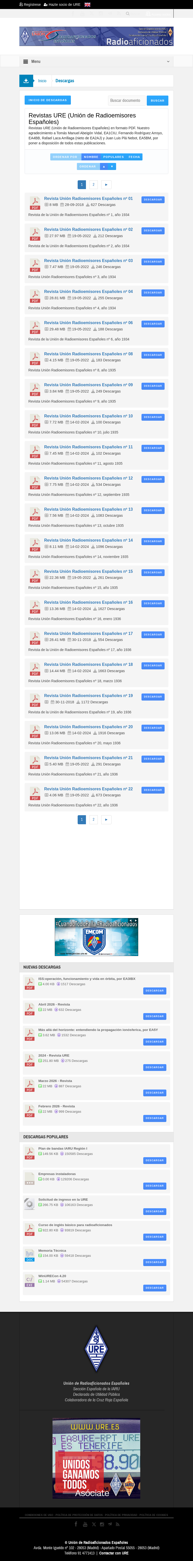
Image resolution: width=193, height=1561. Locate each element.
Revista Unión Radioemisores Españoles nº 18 (88, 664)
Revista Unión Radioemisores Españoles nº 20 (88, 727)
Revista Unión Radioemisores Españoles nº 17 (88, 633)
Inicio (42, 80)
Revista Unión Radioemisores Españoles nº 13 (88, 509)
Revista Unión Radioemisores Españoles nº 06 (88, 323)
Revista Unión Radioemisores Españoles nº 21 (88, 758)
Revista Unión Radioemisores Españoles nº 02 (88, 229)
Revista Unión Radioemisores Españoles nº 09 (88, 385)
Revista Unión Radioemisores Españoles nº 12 (88, 478)
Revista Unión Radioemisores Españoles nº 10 (88, 416)
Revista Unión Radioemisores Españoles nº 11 (88, 447)
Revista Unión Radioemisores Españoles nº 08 (88, 354)
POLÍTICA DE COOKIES (153, 1515)
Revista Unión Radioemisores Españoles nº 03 (88, 260)
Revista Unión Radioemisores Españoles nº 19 (88, 695)
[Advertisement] (109, 866)
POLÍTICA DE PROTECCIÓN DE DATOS (79, 1515)
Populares (113, 157)
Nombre (91, 157)
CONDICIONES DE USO (39, 1515)
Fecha (134, 157)
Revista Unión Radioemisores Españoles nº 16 (88, 602)
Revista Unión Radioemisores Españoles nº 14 (88, 540)
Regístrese (31, 5)
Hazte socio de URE (62, 5)
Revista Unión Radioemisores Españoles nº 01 (88, 198)
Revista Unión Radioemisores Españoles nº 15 (88, 571)
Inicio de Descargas (48, 100)
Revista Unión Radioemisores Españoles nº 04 (88, 291)
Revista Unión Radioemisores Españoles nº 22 (88, 789)
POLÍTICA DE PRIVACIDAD (121, 1515)
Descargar (153, 199)
